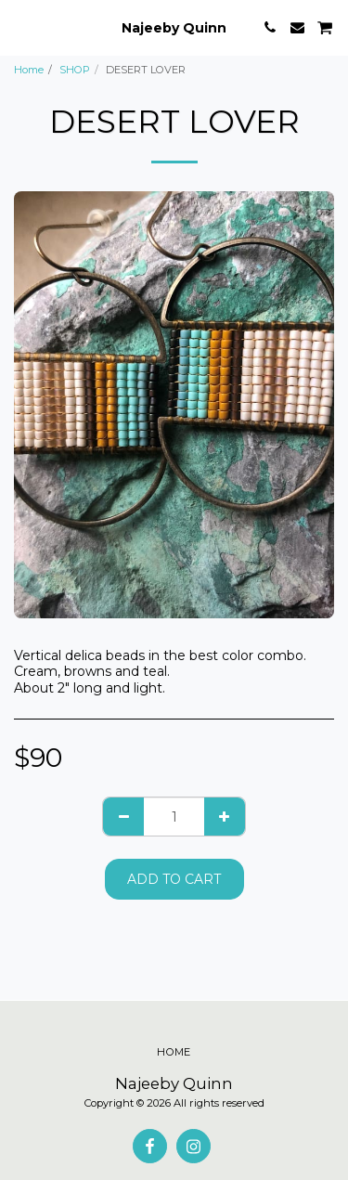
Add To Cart (174, 879)
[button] (20, 27)
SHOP (74, 69)
